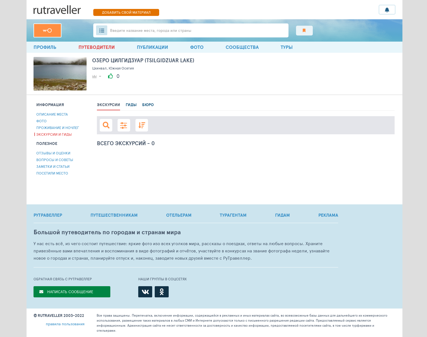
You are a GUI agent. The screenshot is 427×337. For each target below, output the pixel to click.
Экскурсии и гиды (54, 134)
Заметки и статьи (53, 166)
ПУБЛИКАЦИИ (152, 47)
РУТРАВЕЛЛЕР (48, 215)
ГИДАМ (282, 215)
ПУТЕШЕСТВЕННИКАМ (114, 215)
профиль (45, 47)
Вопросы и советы (54, 159)
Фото (197, 47)
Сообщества (242, 47)
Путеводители (96, 47)
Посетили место (52, 173)
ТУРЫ (287, 47)
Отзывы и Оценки (53, 153)
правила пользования (65, 323)
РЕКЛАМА (328, 215)
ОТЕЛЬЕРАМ (179, 215)
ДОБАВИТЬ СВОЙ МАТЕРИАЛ (126, 12)
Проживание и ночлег (57, 127)
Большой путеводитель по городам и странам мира (107, 232)
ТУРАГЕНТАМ (233, 215)
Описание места (52, 114)
